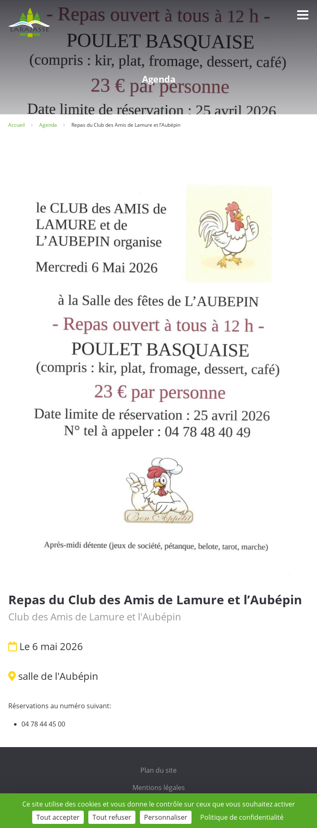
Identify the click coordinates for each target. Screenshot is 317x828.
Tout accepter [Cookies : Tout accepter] (58, 817)
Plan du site (158, 770)
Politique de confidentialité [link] (242, 817)
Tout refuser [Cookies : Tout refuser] (111, 817)
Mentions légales (158, 787)
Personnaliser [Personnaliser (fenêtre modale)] (165, 817)
